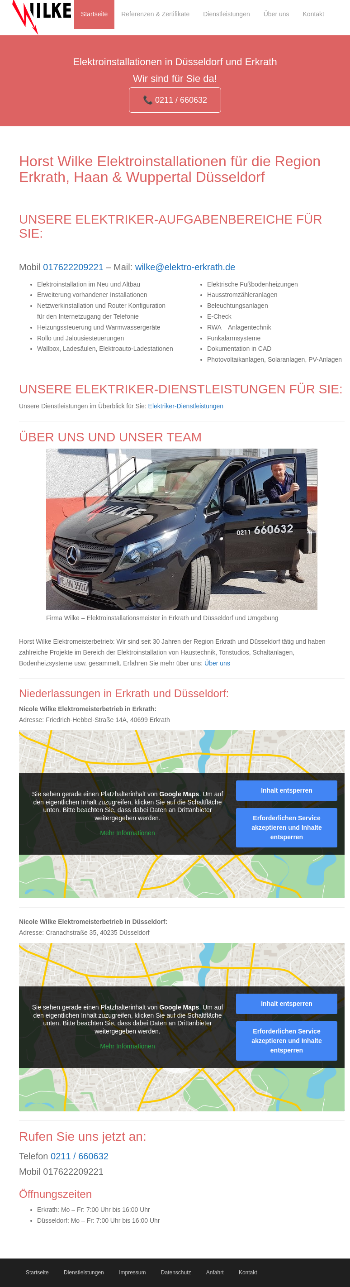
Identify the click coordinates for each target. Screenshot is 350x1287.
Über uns (217, 663)
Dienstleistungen (84, 1272)
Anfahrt (215, 1272)
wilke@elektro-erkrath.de (185, 267)
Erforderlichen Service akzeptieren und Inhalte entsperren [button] (286, 827)
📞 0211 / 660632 (175, 100)
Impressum (132, 1272)
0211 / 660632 (80, 1156)
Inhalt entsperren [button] (286, 790)
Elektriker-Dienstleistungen (186, 406)
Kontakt (248, 1272)
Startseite (37, 1272)
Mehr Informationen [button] (127, 833)
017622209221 (73, 267)
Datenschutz (176, 1272)
